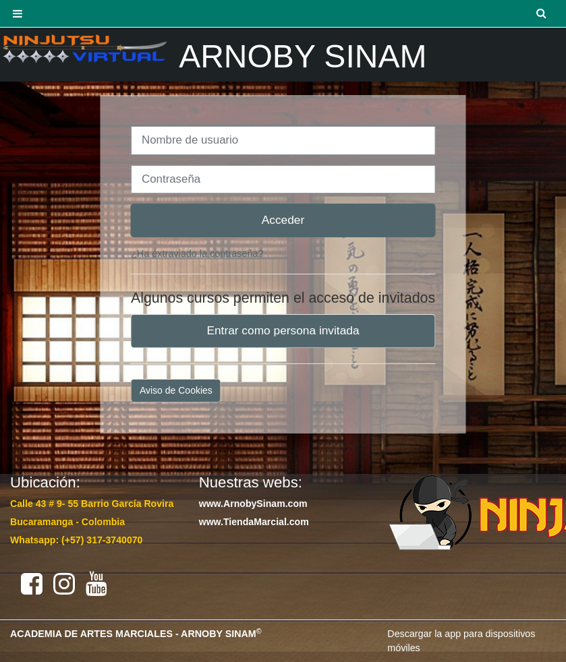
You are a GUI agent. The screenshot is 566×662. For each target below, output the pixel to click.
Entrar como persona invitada (282, 330)
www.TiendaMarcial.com (254, 521)
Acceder (283, 220)
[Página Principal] (84, 48)
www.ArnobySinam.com (253, 503)
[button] (542, 13)
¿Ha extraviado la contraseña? (197, 253)
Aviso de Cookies (176, 390)
